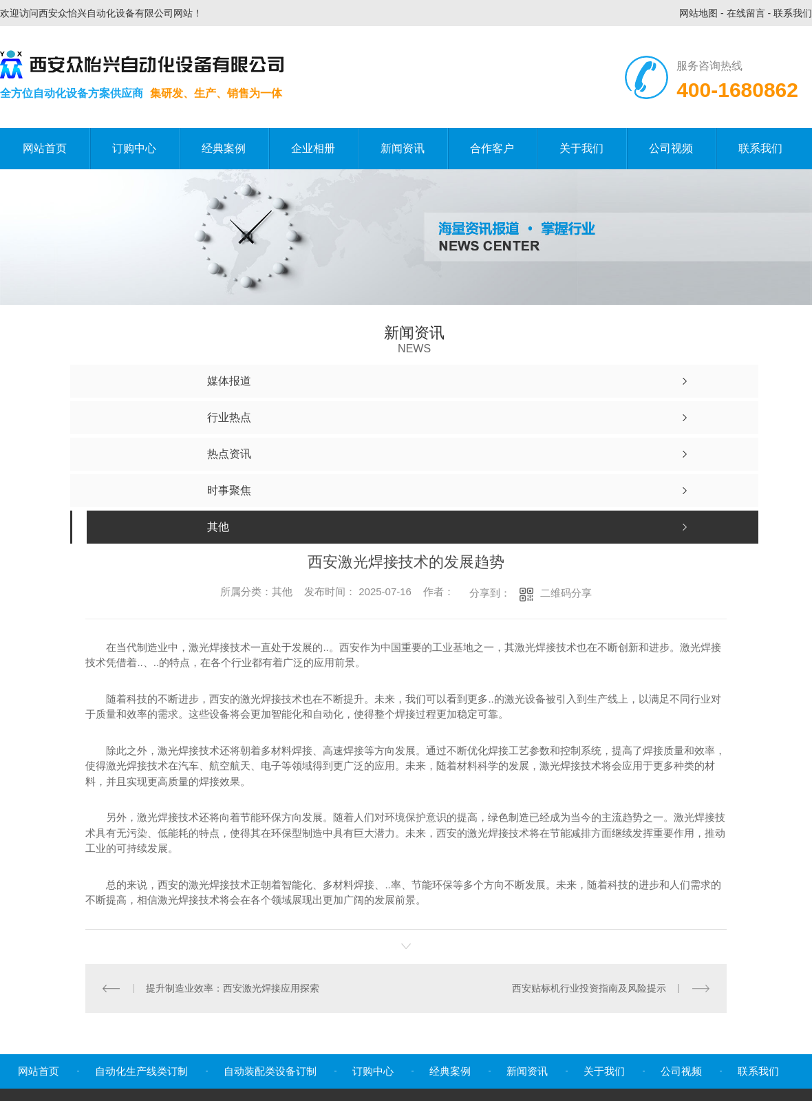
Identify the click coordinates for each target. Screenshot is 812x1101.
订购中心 (134, 148)
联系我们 (792, 13)
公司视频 (671, 148)
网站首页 (45, 148)
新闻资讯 (403, 148)
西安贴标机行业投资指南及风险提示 (589, 988)
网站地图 (698, 13)
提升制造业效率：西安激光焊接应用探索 (232, 988)
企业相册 (313, 148)
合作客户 (492, 148)
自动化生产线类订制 (141, 1071)
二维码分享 (566, 593)
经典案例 (224, 148)
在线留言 (746, 13)
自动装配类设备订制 (270, 1071)
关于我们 (581, 148)
